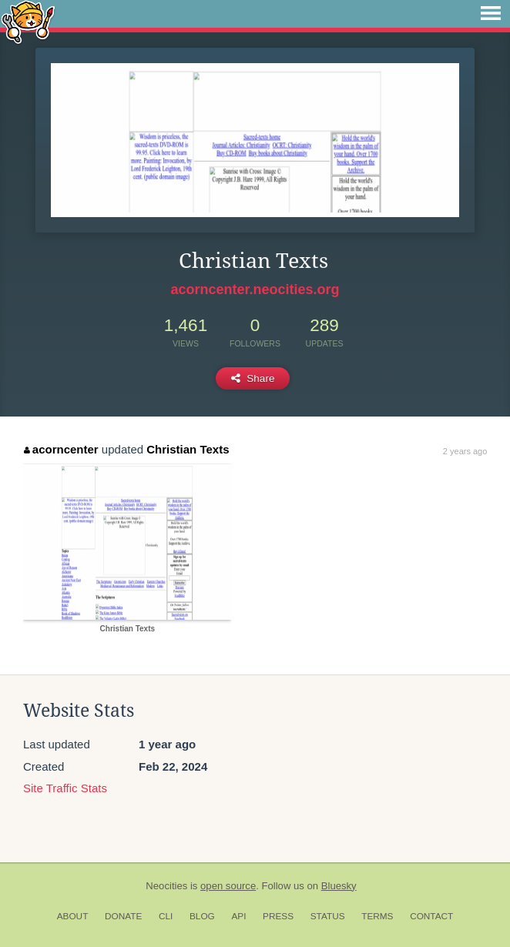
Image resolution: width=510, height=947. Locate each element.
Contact (431, 916)
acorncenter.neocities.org (254, 289)
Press (278, 916)
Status (327, 916)
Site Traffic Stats (65, 788)
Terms (377, 916)
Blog (202, 916)
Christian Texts (187, 449)
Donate (123, 916)
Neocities (166, 886)
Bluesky (339, 886)
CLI (166, 916)
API (238, 916)
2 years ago (465, 451)
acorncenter (61, 449)
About (73, 916)
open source (228, 886)
